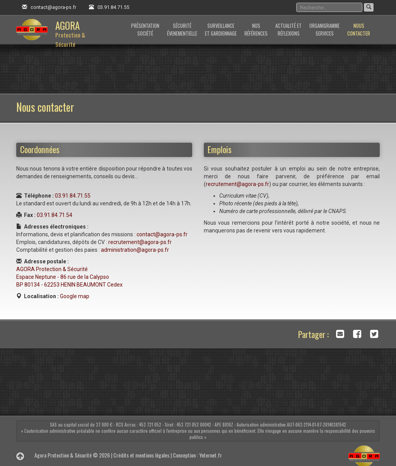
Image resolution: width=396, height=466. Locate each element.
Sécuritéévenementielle (182, 29)
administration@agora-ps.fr (135, 250)
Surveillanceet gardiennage (221, 29)
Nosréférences (256, 29)
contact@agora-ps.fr (53, 7)
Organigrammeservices (324, 29)
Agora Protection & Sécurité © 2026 (72, 455)
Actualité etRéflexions (288, 29)
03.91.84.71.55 (113, 7)
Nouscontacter (358, 29)
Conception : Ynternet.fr (197, 455)
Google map (74, 296)
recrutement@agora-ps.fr (140, 242)
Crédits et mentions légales (141, 455)
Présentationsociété (145, 29)
